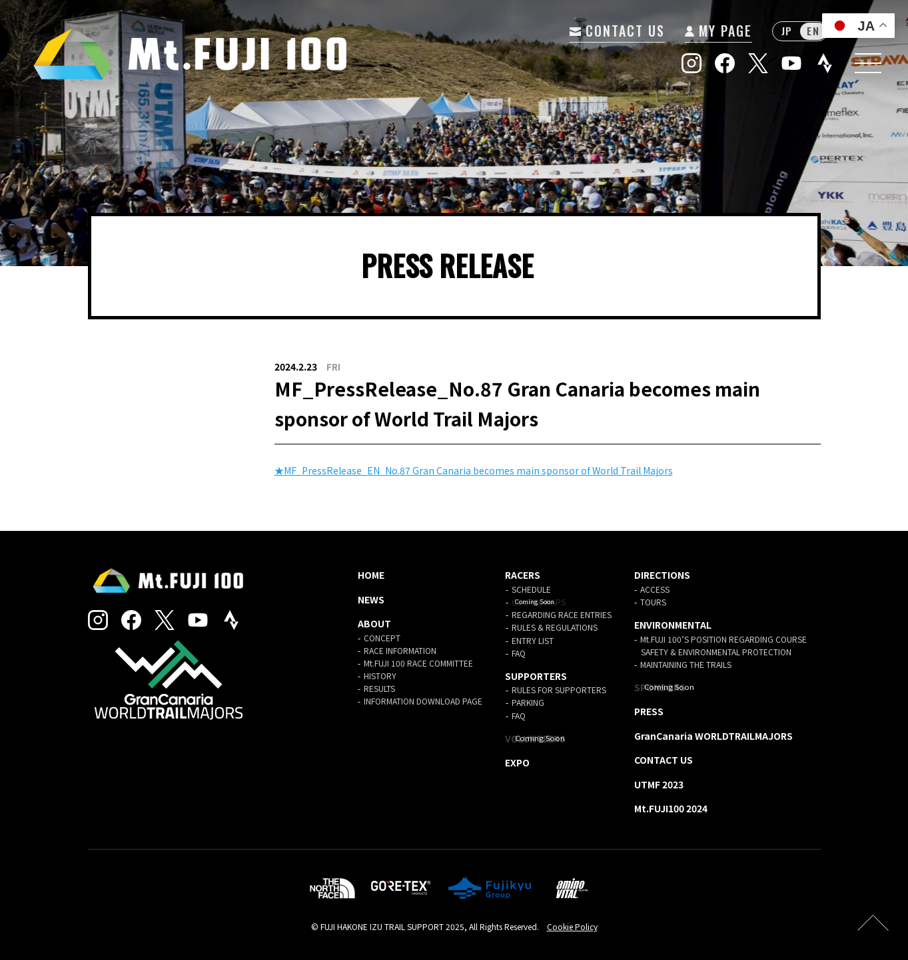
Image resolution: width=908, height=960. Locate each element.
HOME (371, 574)
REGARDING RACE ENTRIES (562, 614)
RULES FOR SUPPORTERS (559, 689)
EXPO (517, 762)
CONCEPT (382, 637)
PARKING (528, 702)
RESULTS (379, 688)
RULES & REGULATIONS (555, 627)
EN (813, 31)
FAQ (519, 653)
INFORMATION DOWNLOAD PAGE (423, 701)
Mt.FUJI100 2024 (670, 808)
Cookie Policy (572, 926)
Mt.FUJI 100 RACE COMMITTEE (418, 663)
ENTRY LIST (533, 640)
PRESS (649, 711)
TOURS (653, 601)
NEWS (371, 599)
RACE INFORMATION (400, 650)
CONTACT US (616, 31)
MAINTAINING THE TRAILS (685, 664)
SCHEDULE (531, 589)
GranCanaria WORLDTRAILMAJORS (713, 735)
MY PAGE (717, 31)
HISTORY (380, 675)
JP (786, 31)
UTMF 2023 (658, 784)
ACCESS (655, 589)
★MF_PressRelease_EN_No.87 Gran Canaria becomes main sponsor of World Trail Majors (473, 470)
